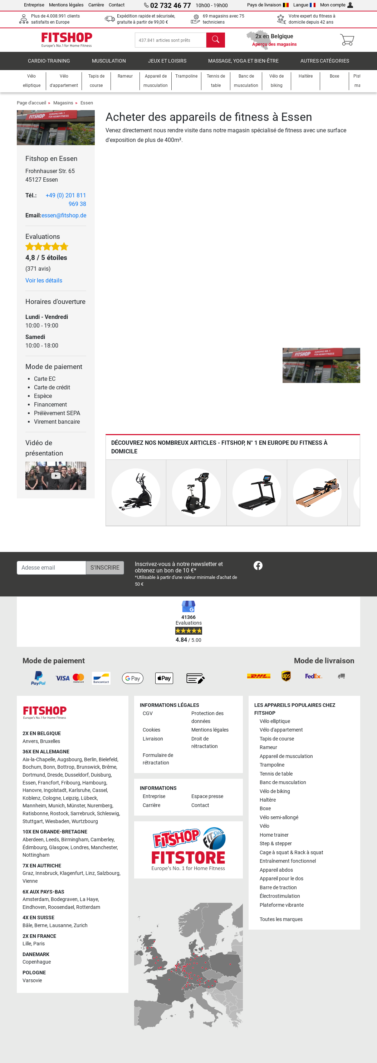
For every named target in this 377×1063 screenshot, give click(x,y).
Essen (86, 107)
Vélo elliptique (275, 721)
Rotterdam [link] (88, 907)
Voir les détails (43, 285)
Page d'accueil (31, 107)
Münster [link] (76, 806)
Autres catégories (324, 66)
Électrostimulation (280, 897)
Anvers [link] (30, 741)
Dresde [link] (55, 775)
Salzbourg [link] (108, 874)
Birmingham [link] (74, 840)
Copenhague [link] (37, 962)
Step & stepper (276, 844)
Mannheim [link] (34, 806)
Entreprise (34, 5)
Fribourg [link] (70, 783)
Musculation (109, 66)
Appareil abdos (276, 870)
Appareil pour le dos (281, 879)
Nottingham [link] (36, 855)
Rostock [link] (59, 814)
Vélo (264, 826)
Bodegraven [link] (64, 899)
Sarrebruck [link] (82, 814)
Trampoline (272, 765)
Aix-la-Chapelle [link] (39, 760)
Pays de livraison (268, 5)
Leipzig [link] (71, 798)
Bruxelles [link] (50, 741)
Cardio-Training (49, 66)
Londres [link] (79, 848)
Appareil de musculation (286, 756)
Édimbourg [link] (35, 848)
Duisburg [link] (101, 775)
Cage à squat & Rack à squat (291, 853)
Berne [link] (40, 925)
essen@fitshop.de (63, 220)
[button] (283, 370)
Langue (304, 5)
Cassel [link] (99, 791)
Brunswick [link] (88, 767)
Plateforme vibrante (282, 905)
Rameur (268, 747)
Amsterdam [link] (36, 899)
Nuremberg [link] (99, 806)
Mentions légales (66, 5)
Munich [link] (56, 806)
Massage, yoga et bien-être (243, 66)
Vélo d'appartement (281, 730)
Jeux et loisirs (167, 66)
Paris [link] (39, 944)
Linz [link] (90, 874)
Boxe (265, 809)
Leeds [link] (52, 840)
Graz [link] (28, 874)
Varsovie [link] (32, 981)
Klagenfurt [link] (71, 874)
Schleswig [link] (108, 814)
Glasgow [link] (58, 848)
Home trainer (274, 835)
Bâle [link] (27, 925)
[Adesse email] (51, 568)
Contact (116, 5)
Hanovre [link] (32, 791)
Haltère (268, 800)
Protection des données (207, 717)
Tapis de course (277, 739)
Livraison (153, 739)
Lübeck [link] (89, 798)
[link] (258, 567)
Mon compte (336, 5)
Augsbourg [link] (69, 760)
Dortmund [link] (34, 775)
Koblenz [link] (31, 798)
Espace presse (207, 797)
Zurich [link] (81, 925)
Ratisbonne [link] (35, 814)
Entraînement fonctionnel (288, 861)
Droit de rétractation (204, 743)
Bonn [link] (49, 767)
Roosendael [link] (61, 907)
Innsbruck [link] (46, 874)
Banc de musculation (283, 782)
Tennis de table (276, 774)
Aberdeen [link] (33, 840)
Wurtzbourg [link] (85, 821)
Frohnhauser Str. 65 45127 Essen (50, 180)
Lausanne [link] (60, 925)
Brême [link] (109, 767)
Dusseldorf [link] (77, 775)
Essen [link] (29, 783)
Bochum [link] (32, 767)
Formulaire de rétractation (158, 759)
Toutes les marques (281, 920)
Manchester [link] (104, 848)
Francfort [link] (48, 783)
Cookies (151, 730)
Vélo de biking (275, 791)
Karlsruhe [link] (79, 791)
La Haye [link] (89, 899)
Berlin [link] (90, 760)
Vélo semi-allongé (279, 818)
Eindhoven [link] (34, 907)
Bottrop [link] (65, 767)
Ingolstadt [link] (55, 791)
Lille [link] (27, 944)
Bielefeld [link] (108, 760)
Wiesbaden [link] (57, 821)
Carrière (96, 5)
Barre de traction (278, 888)
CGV (148, 713)
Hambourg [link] (94, 783)
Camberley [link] (102, 840)
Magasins (63, 107)
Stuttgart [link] (33, 821)
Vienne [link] (30, 881)
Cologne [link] (52, 798)
